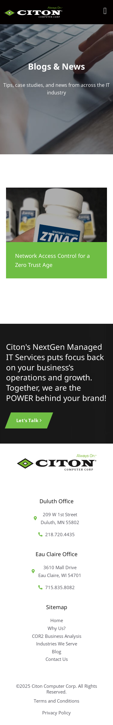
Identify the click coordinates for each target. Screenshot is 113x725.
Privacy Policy (56, 713)
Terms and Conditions (56, 701)
